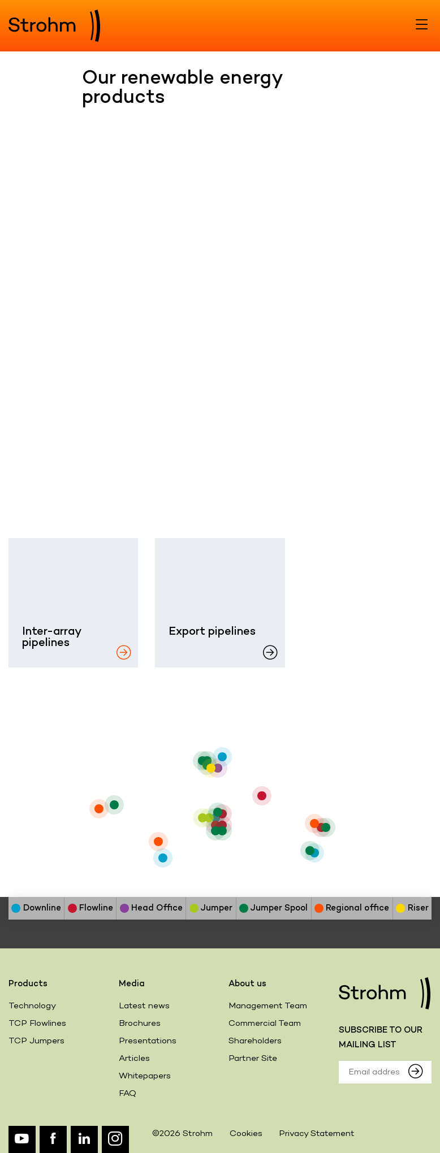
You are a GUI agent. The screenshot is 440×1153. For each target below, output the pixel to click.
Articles (134, 1058)
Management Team (267, 1006)
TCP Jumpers (36, 1041)
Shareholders (255, 1041)
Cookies (246, 1133)
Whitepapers (145, 1076)
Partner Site (252, 1058)
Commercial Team (264, 1023)
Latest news (144, 1006)
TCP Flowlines (37, 1023)
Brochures (140, 1023)
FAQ (127, 1093)
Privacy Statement (317, 1133)
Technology (32, 1006)
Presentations (147, 1041)
